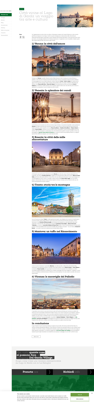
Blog (2, 22)
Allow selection (79, 389)
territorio (22, 9)
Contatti (3, 32)
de (7, 10)
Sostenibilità (4, 35)
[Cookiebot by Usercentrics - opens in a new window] (8, 399)
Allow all (80, 384)
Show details (68, 399)
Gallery (3, 27)
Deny (80, 393)
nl (1, 10)
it (10, 10)
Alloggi (3, 17)
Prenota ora (4, 14)
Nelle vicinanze (5, 30)
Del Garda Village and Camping (63, 330)
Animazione (4, 25)
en (4, 10)
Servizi (3, 20)
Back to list (36, 336)
